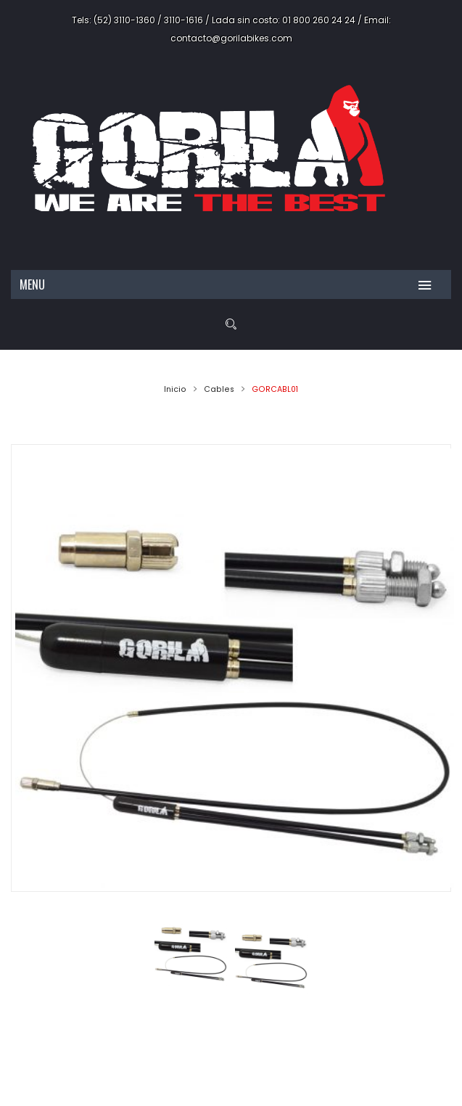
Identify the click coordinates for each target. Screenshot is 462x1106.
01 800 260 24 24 (318, 20)
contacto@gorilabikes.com (231, 38)
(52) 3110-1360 (124, 20)
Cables (219, 389)
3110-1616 (183, 20)
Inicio (175, 389)
